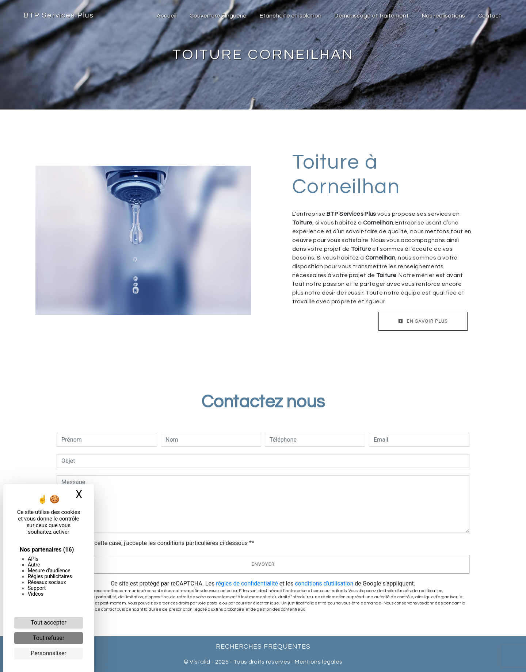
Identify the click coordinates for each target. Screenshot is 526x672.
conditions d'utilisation (324, 583)
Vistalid (200, 662)
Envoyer (263, 564)
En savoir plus (423, 321)
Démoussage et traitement (372, 16)
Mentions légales (318, 662)
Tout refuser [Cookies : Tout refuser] (48, 637)
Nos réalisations (443, 16)
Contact (489, 16)
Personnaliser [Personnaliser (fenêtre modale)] (48, 653)
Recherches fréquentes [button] (263, 647)
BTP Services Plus (59, 15)
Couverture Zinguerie (218, 16)
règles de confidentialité (247, 583)
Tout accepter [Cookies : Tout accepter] (48, 622)
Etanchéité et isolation (290, 16)
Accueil (166, 16)
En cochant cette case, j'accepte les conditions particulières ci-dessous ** (159, 542)
